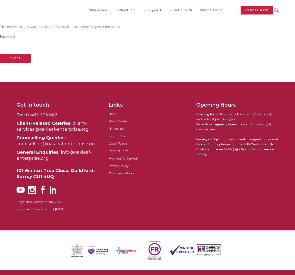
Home (113, 114)
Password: (147, 42)
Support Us (117, 136)
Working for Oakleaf (123, 158)
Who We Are (118, 121)
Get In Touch (118, 143)
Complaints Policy (122, 173)
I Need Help (117, 129)
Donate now (257, 10)
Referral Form (118, 151)
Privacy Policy (119, 166)
